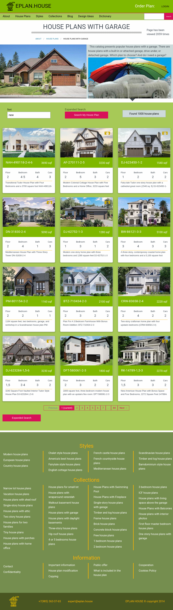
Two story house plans (16, 516)
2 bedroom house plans (108, 546)
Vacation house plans (16, 494)
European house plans (16, 460)
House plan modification (63, 570)
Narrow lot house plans (17, 488)
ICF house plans (148, 492)
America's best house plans (64, 458)
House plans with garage (63, 512)
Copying (53, 576)
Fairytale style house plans (64, 464)
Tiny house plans (13, 532)
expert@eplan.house (80, 601)
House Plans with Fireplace (110, 497)
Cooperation (146, 565)
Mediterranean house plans (110, 468)
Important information (61, 565)
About (6, 16)
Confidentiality (12, 572)
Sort (29, 113)
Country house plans (15, 465)
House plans (23, 16)
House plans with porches (18, 538)
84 (114, 408)
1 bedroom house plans (108, 541)
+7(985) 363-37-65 (50, 601)
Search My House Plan (86, 115)
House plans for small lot (63, 487)
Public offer (100, 565)
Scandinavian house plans (154, 453)
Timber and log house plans (155, 458)
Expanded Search (21, 417)
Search (168, 16)
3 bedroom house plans (153, 487)
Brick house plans (104, 524)
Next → (123, 408)
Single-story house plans (18, 505)
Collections (55, 16)
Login (165, 6)
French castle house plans (109, 453)
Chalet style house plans (63, 453)
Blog (70, 16)
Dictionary (105, 16)
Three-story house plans (62, 528)
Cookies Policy (147, 570)
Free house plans (104, 535)
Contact (8, 566)
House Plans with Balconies (155, 508)
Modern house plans (15, 454)
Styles (39, 16)
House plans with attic (16, 511)
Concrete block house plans (110, 529)
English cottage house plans (65, 470)
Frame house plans (105, 518)
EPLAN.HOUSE (28, 6)
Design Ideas (86, 16)
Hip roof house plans (60, 534)
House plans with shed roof (19, 499)
